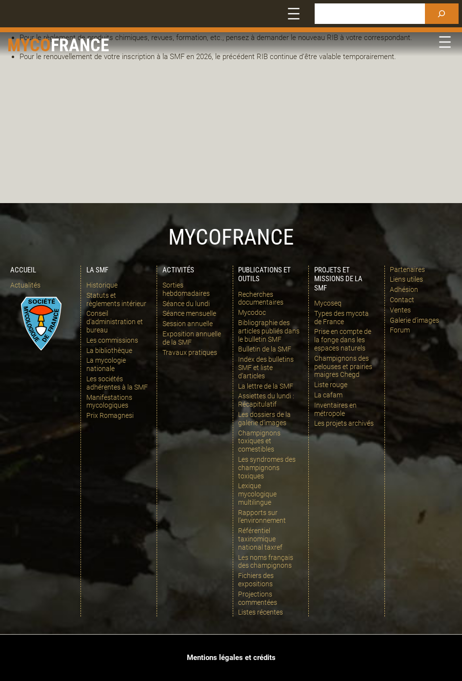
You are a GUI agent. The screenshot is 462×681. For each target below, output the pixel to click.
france (80, 45)
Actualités (25, 285)
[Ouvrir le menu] (293, 13)
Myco (29, 45)
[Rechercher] (442, 13)
